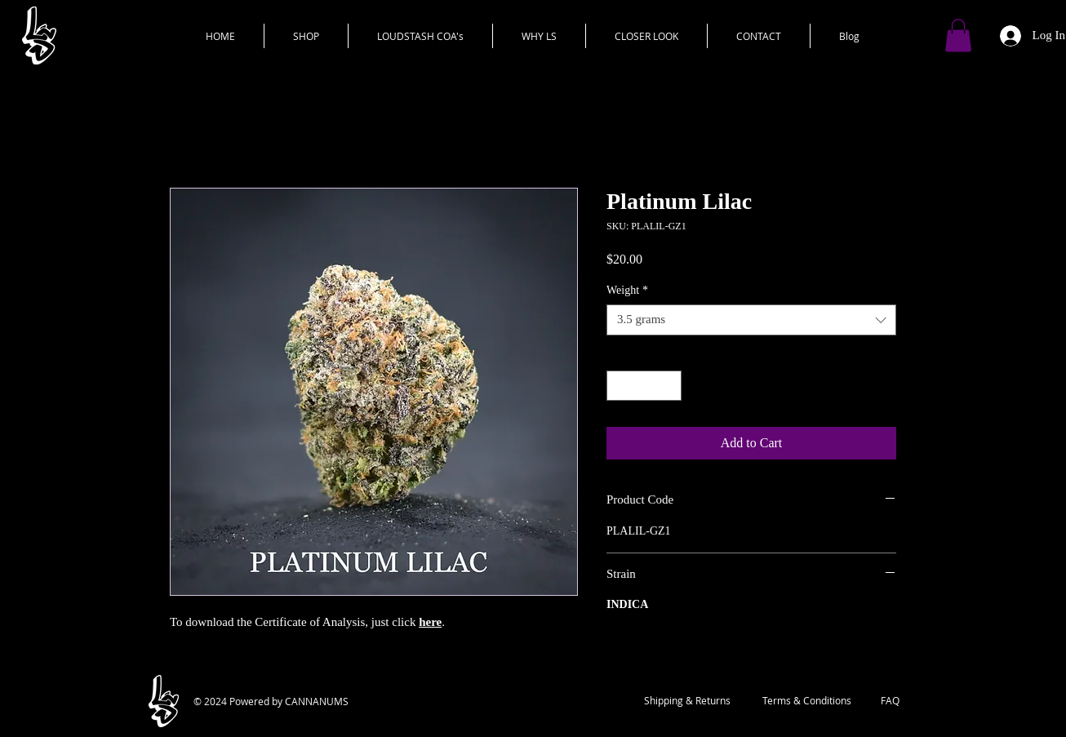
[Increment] (669, 385)
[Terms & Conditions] (806, 701)
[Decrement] (619, 385)
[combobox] (751, 319)
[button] (958, 35)
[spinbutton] (644, 385)
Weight (627, 290)
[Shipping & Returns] (687, 701)
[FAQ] (890, 701)
